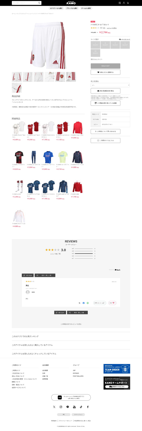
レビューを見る (112, 28)
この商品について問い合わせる (106, 131)
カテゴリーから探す (56, 8)
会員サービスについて (19, 387)
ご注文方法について (18, 373)
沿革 (43, 373)
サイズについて (126, 39)
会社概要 (45, 370)
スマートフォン (78, 414)
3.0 (63, 250)
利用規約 (54, 420)
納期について (16, 382)
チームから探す (86, 8)
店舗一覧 (45, 376)
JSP (74, 370)
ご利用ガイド (16, 370)
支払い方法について (18, 376)
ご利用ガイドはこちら (107, 140)
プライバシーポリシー (65, 420)
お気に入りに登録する (107, 72)
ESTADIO (76, 373)
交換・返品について (18, 384)
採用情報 (45, 379)
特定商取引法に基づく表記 (82, 420)
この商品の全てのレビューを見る (71, 324)
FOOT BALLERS (78, 376)
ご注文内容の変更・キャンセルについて (24, 379)
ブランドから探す (71, 8)
